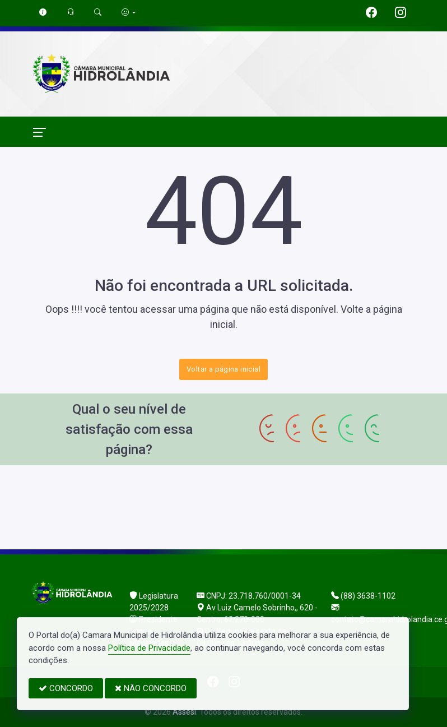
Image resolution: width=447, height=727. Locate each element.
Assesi (184, 711)
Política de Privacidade (149, 648)
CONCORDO (66, 688)
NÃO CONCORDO (151, 688)
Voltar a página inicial (223, 369)
